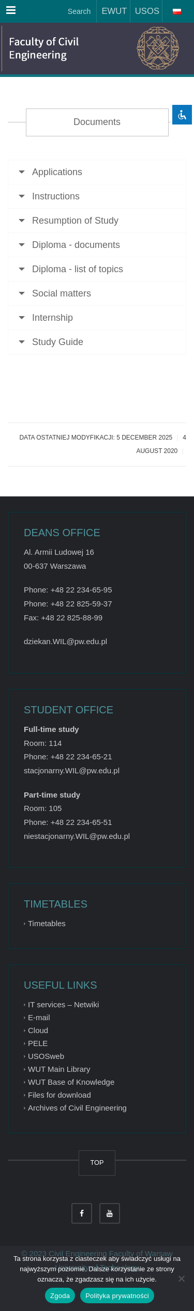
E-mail (39, 1017)
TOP (97, 1162)
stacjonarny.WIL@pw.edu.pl (72, 770)
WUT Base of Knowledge (71, 1082)
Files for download (59, 1094)
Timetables (47, 923)
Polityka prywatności (117, 1296)
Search (78, 11)
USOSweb (46, 1056)
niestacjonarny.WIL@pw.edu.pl (77, 836)
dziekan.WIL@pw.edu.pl (65, 641)
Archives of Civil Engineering (77, 1107)
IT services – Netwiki (63, 1004)
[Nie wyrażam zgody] (181, 1278)
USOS (144, 11)
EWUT (112, 11)
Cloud (38, 1030)
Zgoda (60, 1296)
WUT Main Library (59, 1069)
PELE (38, 1043)
